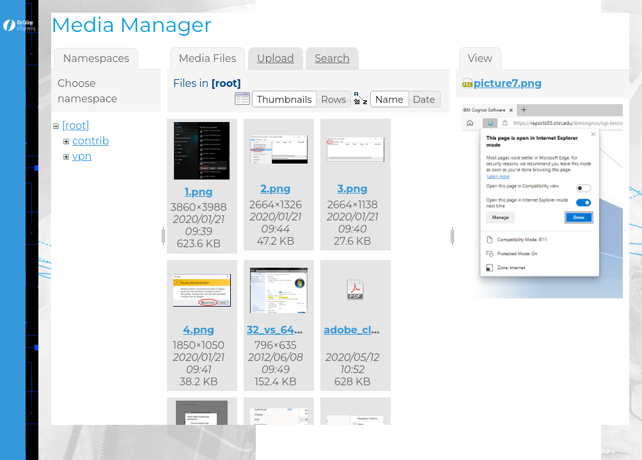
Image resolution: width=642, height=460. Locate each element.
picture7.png (508, 83)
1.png (199, 192)
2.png (275, 189)
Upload (275, 58)
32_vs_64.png (282, 330)
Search (332, 58)
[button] (284, 99)
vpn (81, 156)
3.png (353, 189)
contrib (90, 141)
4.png (198, 330)
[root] (76, 125)
